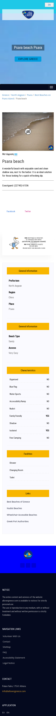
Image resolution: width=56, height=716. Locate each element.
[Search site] (40, 4)
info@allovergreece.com (14, 691)
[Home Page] (28, 554)
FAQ (5, 652)
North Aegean (18, 95)
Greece (5, 95)
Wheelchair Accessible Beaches (22, 514)
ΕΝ (8, 712)
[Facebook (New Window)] (22, 565)
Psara (29, 95)
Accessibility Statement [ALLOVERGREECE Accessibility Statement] (14, 657)
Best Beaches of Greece (18, 501)
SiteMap (7, 647)
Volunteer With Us (11, 636)
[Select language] (49, 5)
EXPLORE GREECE (28, 59)
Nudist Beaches (14, 508)
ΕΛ (3, 712)
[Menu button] (51, 87)
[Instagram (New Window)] (28, 565)
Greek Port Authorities (18, 521)
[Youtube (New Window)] (34, 565)
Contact (6, 641)
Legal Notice (9, 663)
